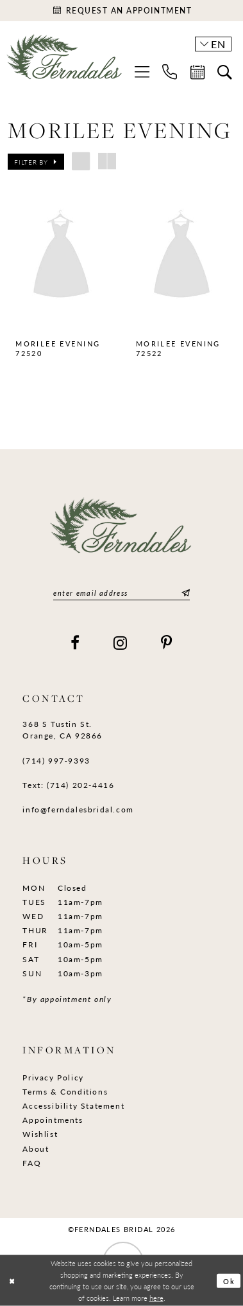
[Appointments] (121, 10)
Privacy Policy (53, 1077)
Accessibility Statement (73, 1105)
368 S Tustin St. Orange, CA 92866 (62, 729)
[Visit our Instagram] (121, 642)
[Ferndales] (64, 62)
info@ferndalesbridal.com (78, 809)
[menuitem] (142, 71)
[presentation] (61, 256)
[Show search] (224, 72)
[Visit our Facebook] (75, 642)
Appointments (52, 1119)
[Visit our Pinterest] (167, 642)
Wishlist (40, 1134)
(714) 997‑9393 (56, 760)
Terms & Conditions (65, 1091)
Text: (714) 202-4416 (68, 785)
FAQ (31, 1162)
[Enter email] (121, 593)
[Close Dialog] (12, 1281)
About (35, 1148)
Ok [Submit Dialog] (229, 1280)
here (156, 1297)
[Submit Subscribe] (184, 593)
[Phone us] (169, 71)
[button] (142, 71)
